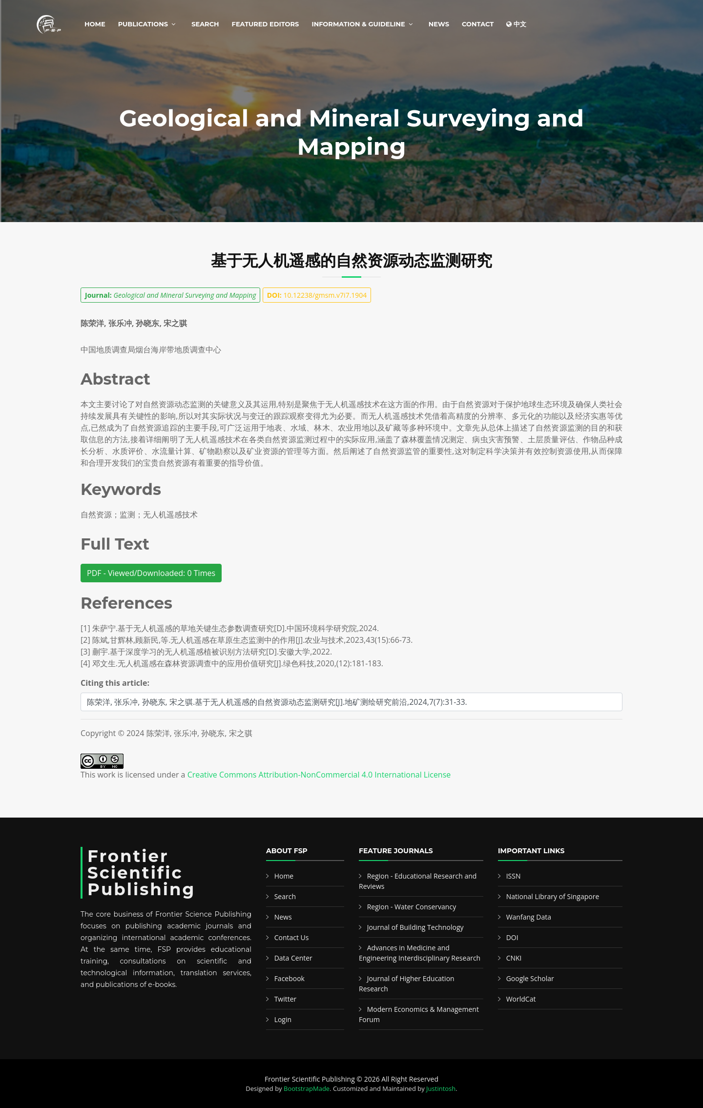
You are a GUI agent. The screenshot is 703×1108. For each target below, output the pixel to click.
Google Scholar (530, 978)
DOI (512, 937)
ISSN (513, 876)
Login (282, 1019)
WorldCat (521, 999)
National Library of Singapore (553, 896)
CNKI (514, 958)
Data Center (293, 958)
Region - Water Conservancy (411, 906)
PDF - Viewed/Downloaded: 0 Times (151, 573)
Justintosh (440, 1088)
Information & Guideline (358, 24)
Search (205, 24)
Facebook (289, 978)
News (439, 24)
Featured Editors (265, 24)
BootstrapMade (307, 1088)
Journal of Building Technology (415, 927)
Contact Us (291, 937)
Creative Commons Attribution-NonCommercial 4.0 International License (319, 774)
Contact (478, 24)
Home (94, 24)
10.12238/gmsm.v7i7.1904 (317, 295)
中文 (516, 24)
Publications (143, 24)
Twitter (285, 999)
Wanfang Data (528, 917)
